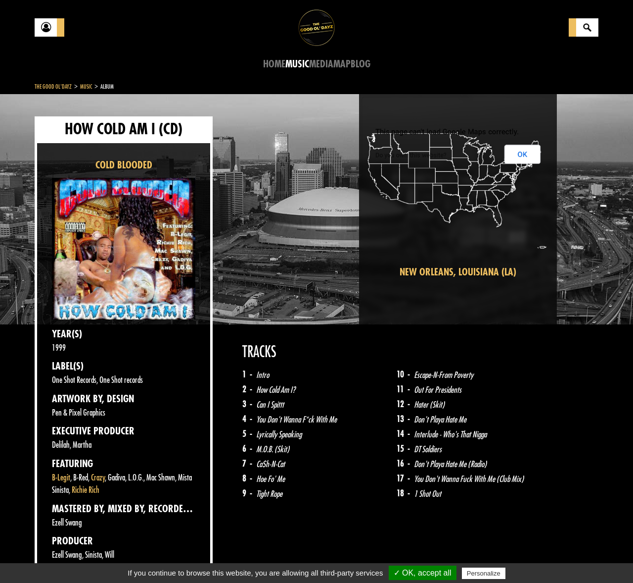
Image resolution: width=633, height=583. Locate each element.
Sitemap (198, 558)
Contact (59, 557)
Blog (360, 64)
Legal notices (112, 558)
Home (274, 64)
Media (321, 64)
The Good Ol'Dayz (53, 87)
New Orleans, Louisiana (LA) (458, 272)
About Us (158, 558)
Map (342, 64)
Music (297, 64)
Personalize (483, 573)
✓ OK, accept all (423, 573)
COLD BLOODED (123, 165)
